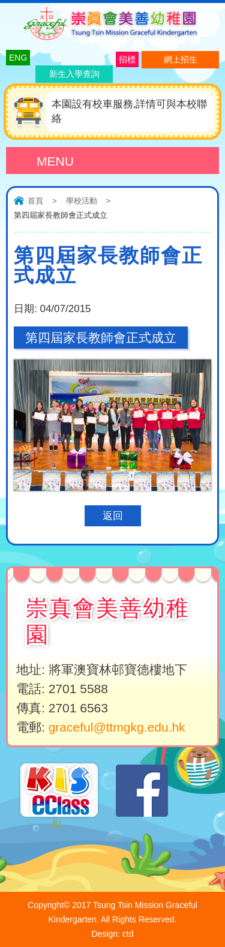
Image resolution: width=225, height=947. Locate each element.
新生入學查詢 (74, 74)
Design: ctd (112, 934)
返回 (113, 516)
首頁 (35, 200)
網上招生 (180, 59)
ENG (18, 57)
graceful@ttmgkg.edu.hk (117, 727)
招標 (127, 59)
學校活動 (81, 200)
